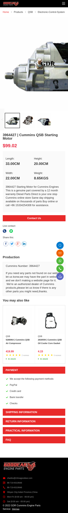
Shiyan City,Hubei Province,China (20, 492)
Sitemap (15, 509)
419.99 (10, 351)
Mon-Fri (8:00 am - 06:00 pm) (18, 496)
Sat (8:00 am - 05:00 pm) (16, 501)
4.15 (40, 351)
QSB (8, 336)
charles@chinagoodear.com (17, 478)
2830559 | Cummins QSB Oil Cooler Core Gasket (50, 341)
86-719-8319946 (12, 482)
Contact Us (34, 218)
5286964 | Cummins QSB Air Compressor (18, 341)
